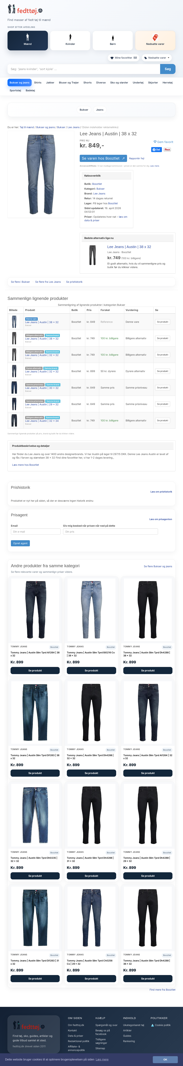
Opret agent (20, 543)
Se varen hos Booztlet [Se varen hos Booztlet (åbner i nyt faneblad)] (101, 158)
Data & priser (75, 1035)
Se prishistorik (74, 281)
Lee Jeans (99, 193)
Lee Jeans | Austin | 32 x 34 (42, 420)
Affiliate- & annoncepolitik (76, 1048)
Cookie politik (161, 1025)
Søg (168, 69)
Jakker (50, 82)
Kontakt (72, 1030)
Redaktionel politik (78, 1041)
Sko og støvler (119, 82)
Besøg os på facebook (102, 1032)
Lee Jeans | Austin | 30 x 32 (42, 387)
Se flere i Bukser (20, 281)
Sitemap (100, 1048)
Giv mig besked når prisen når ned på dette (89, 525)
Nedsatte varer (156, 57)
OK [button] (165, 1059)
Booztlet (97, 183)
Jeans (99, 109)
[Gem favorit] (163, 142)
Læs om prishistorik (161, 491)
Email (14, 525)
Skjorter (153, 82)
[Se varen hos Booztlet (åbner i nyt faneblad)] (41, 174)
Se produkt (162, 321)
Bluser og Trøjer (69, 82)
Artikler (127, 1030)
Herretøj (168, 82)
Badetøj (30, 90)
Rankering (129, 1041)
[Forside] (25, 9)
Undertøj (138, 82)
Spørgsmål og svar (106, 1025)
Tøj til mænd (27, 127)
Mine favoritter (123, 58)
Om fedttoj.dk (76, 1025)
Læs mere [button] (102, 1059)
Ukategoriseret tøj (133, 1025)
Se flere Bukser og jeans (158, 566)
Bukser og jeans (19, 82)
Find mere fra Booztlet (162, 989)
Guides (127, 1035)
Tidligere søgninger (101, 1041)
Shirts (37, 82)
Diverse (101, 82)
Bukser (84, 109)
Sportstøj (15, 90)
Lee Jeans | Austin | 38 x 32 (129, 247)
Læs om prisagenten (160, 519)
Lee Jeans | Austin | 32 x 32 (42, 355)
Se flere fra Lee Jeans (48, 281)
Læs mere (154, 166)
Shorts (87, 82)
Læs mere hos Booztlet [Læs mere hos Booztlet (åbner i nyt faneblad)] (25, 464)
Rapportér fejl (136, 158)
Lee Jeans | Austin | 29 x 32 (42, 404)
